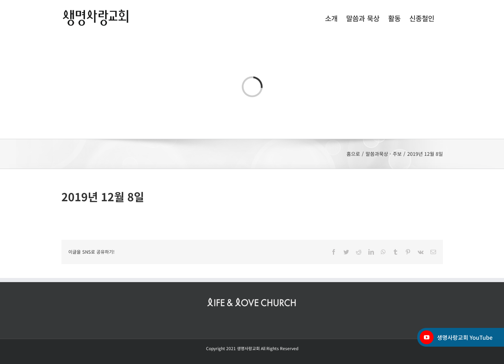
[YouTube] (427, 337)
